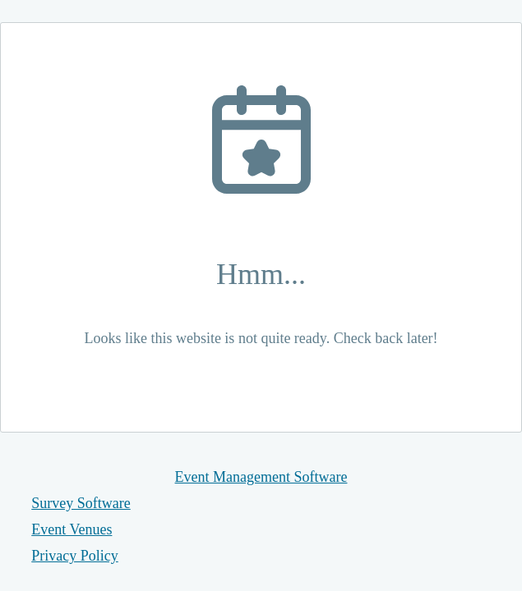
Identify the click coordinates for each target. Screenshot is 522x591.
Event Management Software (261, 477)
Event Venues (71, 529)
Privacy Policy (74, 555)
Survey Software (80, 503)
